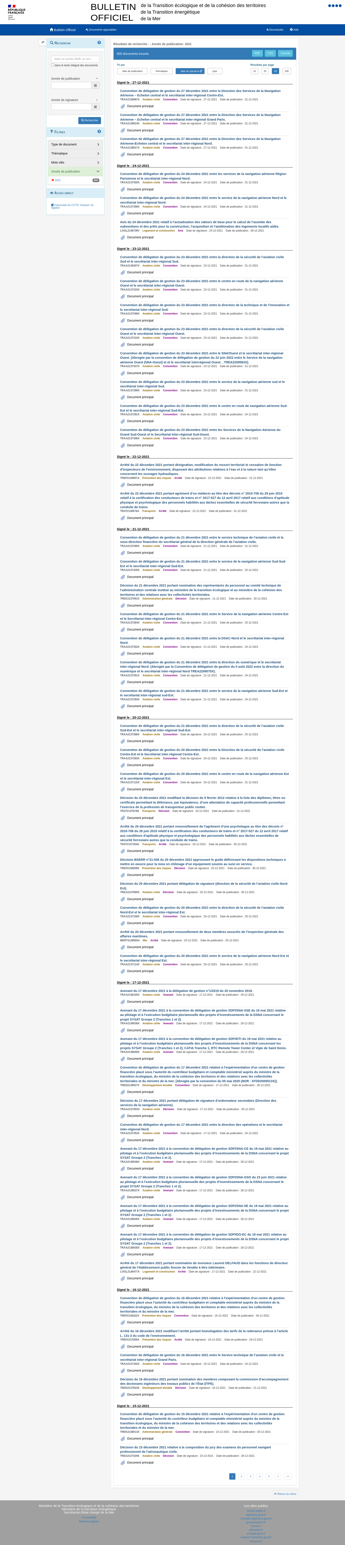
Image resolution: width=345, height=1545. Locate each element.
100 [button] (287, 71)
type (215, 71)
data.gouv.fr (256, 1529)
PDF (257, 53)
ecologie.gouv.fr (256, 1533)
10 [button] (254, 71)
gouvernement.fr (256, 1522)
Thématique (59, 153)
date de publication (132, 71)
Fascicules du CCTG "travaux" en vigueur (72, 206)
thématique (162, 71)
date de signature (190, 71)
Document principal (140, 106)
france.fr (256, 1526)
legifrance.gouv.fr (256, 1514)
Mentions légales (89, 1521)
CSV (270, 53)
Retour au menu (285, 1493)
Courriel (285, 53)
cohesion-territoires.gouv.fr (256, 1537)
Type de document (64, 144)
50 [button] (275, 71)
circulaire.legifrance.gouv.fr (256, 1518)
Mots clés (57, 162)
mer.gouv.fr (256, 1541)
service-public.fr (256, 1510)
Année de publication (65, 171)
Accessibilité (89, 1517)
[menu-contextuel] (52, 64)
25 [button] (265, 71)
